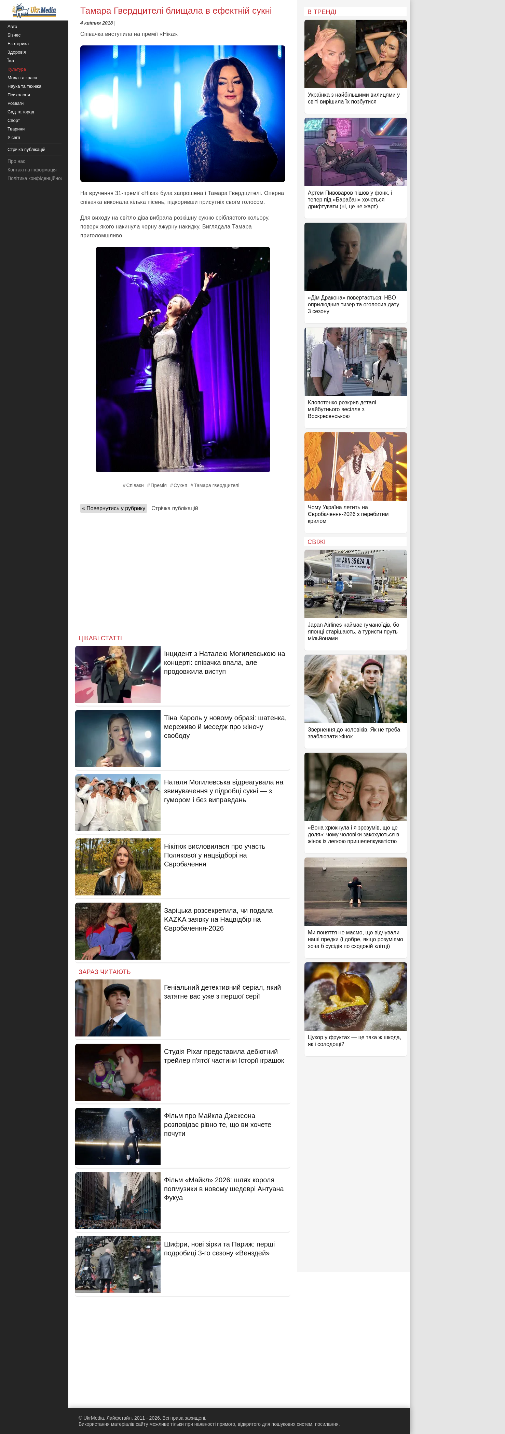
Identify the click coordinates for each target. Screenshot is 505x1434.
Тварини (16, 128)
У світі (14, 137)
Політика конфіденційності (37, 178)
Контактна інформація (32, 169)
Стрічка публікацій (174, 508)
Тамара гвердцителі (217, 485)
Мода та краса (22, 77)
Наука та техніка (24, 86)
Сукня (180, 485)
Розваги (16, 103)
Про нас (16, 161)
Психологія (19, 94)
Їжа (11, 60)
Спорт (14, 120)
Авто (12, 26)
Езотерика (18, 43)
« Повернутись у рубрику (113, 508)
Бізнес (14, 35)
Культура (17, 69)
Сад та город (21, 111)
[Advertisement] (182, 571)
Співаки (135, 485)
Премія (159, 485)
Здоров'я (17, 52)
